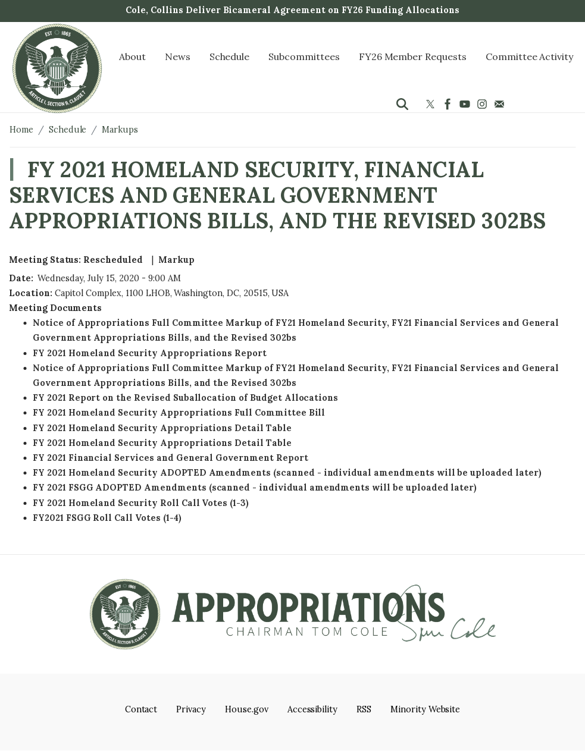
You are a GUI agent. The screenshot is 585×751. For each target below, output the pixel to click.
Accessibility (312, 709)
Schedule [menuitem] (229, 56)
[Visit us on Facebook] (449, 104)
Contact (141, 709)
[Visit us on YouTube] (466, 104)
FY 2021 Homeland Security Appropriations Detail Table (162, 428)
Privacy (191, 709)
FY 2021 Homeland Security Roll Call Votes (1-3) (141, 503)
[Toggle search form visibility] (402, 104)
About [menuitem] (132, 56)
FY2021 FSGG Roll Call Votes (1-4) (107, 518)
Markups (120, 129)
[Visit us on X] (431, 104)
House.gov (246, 709)
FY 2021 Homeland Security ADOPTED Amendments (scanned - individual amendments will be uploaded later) (287, 472)
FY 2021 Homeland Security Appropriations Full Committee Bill (179, 412)
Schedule (68, 129)
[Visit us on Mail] (500, 104)
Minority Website (425, 709)
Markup (176, 259)
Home (21, 129)
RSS (363, 709)
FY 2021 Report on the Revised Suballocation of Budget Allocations (185, 397)
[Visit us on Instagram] (483, 104)
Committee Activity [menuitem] (529, 56)
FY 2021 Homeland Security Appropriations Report (150, 353)
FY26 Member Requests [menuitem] (413, 56)
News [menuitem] (177, 56)
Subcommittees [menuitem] (303, 56)
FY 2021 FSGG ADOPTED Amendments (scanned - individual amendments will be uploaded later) (255, 487)
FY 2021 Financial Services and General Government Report (170, 458)
